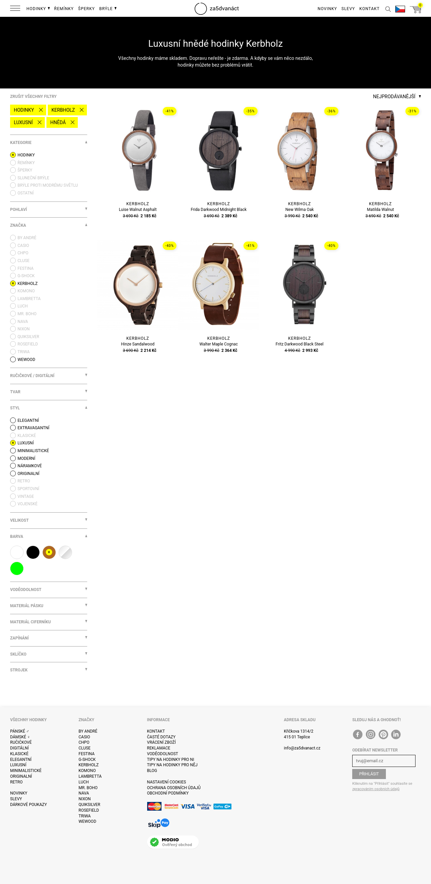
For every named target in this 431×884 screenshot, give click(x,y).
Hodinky (24, 110)
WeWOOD (87, 821)
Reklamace (158, 748)
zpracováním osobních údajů (375, 789)
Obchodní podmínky (168, 793)
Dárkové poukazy (28, 804)
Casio (84, 737)
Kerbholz (63, 110)
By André (87, 731)
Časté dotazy (161, 737)
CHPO (83, 742)
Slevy (16, 799)
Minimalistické (25, 770)
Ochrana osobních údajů (174, 787)
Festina (86, 753)
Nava (83, 793)
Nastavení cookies (166, 782)
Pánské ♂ (19, 731)
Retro (16, 782)
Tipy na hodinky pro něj (172, 765)
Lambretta (89, 776)
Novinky (18, 793)
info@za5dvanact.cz (302, 748)
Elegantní (20, 759)
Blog (152, 770)
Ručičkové (21, 742)
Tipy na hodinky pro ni (170, 759)
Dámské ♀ (20, 737)
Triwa (84, 816)
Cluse (84, 748)
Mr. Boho (88, 787)
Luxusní (23, 122)
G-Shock (87, 759)
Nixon (84, 799)
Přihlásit (369, 774)
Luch (83, 782)
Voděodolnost (162, 753)
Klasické (19, 753)
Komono (87, 770)
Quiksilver (89, 804)
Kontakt (156, 731)
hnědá (58, 122)
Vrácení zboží (161, 742)
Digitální (19, 748)
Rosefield (88, 810)
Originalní (21, 776)
